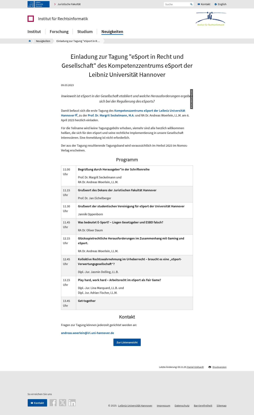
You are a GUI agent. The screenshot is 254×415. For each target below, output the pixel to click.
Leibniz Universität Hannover (135, 405)
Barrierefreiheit (203, 405)
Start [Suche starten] (191, 4)
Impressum (163, 405)
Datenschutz (182, 405)
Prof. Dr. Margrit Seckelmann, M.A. (111, 115)
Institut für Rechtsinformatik (63, 19)
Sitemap (221, 405)
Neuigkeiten (112, 31)
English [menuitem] (222, 4)
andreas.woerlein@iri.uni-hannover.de (87, 333)
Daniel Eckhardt (195, 367)
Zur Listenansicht (127, 342)
